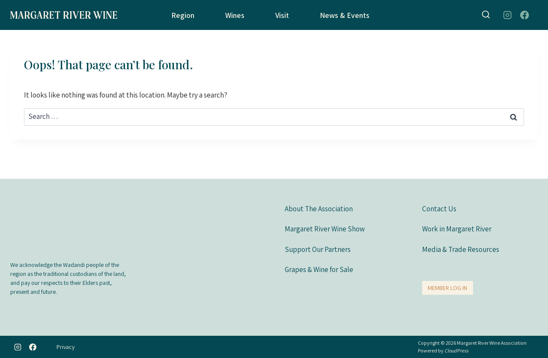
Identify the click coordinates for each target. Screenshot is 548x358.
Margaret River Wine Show (325, 228)
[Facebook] (524, 15)
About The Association (319, 208)
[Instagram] (507, 15)
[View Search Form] (485, 15)
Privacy (65, 347)
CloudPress (456, 350)
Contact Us (439, 208)
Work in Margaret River (456, 228)
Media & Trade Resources (460, 249)
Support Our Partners (318, 249)
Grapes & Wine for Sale (319, 269)
